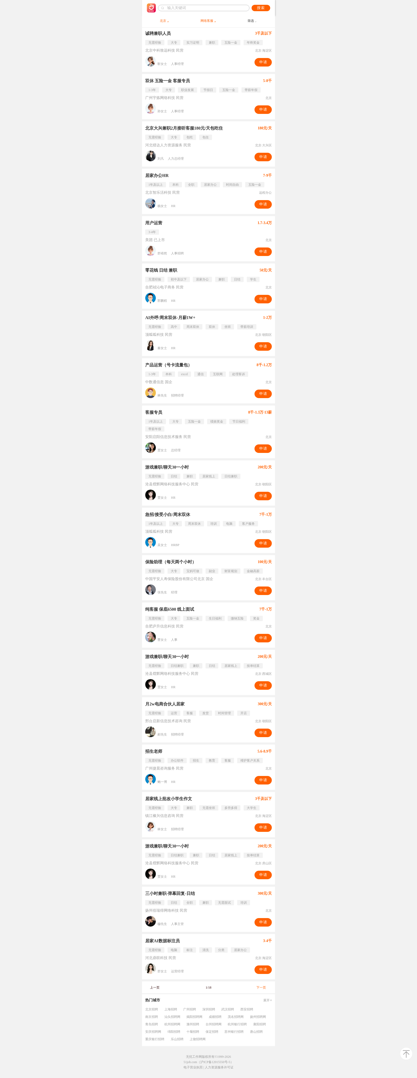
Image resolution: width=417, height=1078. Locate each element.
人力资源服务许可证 (219, 1067)
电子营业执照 (193, 1067)
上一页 (155, 987)
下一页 (261, 987)
